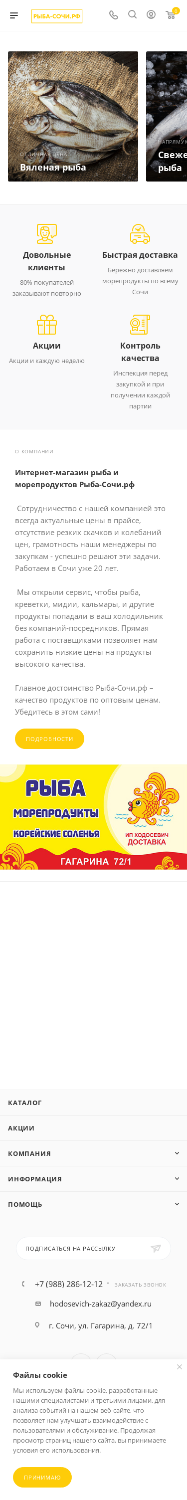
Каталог (25, 1102)
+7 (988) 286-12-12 (69, 1284)
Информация (35, 1178)
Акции (21, 1128)
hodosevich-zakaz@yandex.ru (101, 1304)
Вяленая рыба (53, 167)
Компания (29, 1153)
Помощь (25, 1204)
